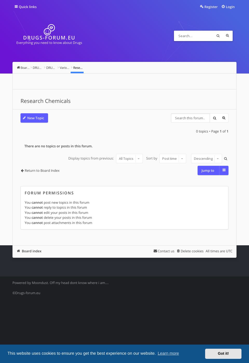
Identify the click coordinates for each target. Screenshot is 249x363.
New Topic (35, 118)
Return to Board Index (42, 170)
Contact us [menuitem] (166, 251)
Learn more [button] (168, 353)
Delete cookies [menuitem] (192, 251)
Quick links (28, 6)
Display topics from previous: (105, 158)
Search (218, 36)
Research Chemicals (46, 101)
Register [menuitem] (211, 6)
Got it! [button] (223, 354)
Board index (32, 251)
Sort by (166, 158)
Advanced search (227, 36)
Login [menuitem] (230, 6)
